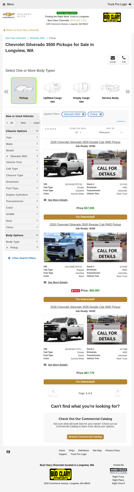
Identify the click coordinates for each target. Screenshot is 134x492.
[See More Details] (56, 200)
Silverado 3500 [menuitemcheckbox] (18, 156)
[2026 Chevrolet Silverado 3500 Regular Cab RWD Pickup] (85, 225)
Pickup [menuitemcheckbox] (14, 247)
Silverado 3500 (72, 114)
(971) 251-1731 (78, 20)
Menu (8, 4)
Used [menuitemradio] (36, 122)
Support (63, 454)
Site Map (97, 450)
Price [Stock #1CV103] (85, 208)
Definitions (83, 450)
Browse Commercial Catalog (85, 436)
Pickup (94, 114)
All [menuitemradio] (11, 122)
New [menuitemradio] (23, 122)
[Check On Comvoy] (8, 452)
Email (113, 59)
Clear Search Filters (22, 258)
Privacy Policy (113, 450)
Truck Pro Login (79, 454)
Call (124, 59)
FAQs (72, 450)
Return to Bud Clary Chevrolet (21, 30)
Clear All (121, 121)
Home (62, 450)
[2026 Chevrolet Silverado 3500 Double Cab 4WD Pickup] (85, 142)
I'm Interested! (85, 216)
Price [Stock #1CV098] (85, 372)
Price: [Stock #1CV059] (85, 290)
